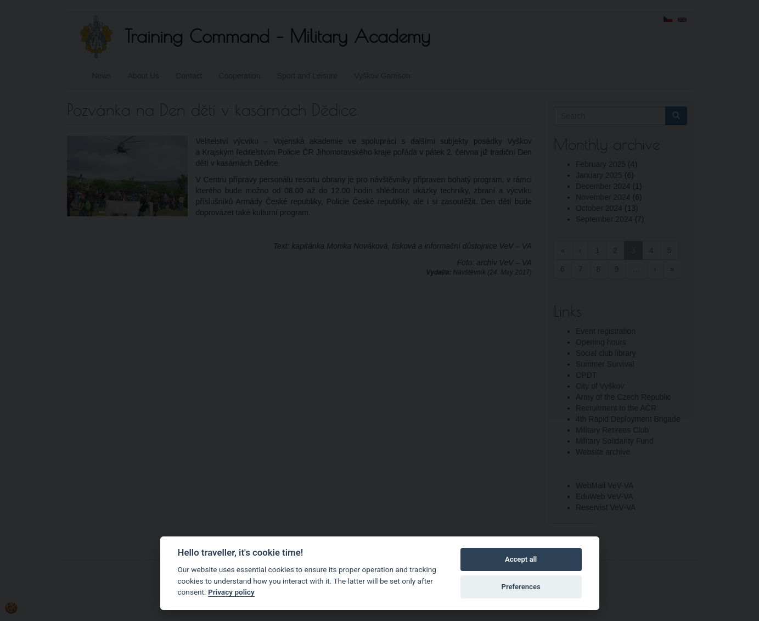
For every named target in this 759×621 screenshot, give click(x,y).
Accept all (521, 559)
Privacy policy (231, 592)
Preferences (520, 587)
